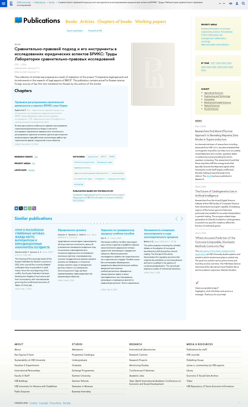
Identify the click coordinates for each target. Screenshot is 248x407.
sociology (205, 41)
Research (135, 344)
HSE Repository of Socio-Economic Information (210, 386)
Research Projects (138, 360)
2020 (219, 67)
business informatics (210, 28)
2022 (209, 67)
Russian (31, 170)
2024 (229, 63)
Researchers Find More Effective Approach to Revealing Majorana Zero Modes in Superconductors (216, 135)
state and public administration (215, 44)
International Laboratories (142, 349)
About (19, 344)
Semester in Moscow (82, 386)
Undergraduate (79, 360)
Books (71, 21)
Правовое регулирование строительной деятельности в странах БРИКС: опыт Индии (41, 103)
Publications (41, 20)
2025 (223, 63)
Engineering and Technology (217, 96)
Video (189, 380)
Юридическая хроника (72, 230)
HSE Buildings (21, 380)
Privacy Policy (55, 403)
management (207, 38)
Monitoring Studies (139, 365)
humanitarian (226, 31)
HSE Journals (193, 354)
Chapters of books (114, 21)
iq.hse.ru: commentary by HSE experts (205, 365)
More (203, 70)
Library (190, 370)
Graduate (76, 365)
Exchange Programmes (83, 370)
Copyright (43, 403)
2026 (218, 63)
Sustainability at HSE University (30, 360)
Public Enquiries (22, 391)
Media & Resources (200, 344)
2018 (230, 67)
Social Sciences (211, 108)
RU (220, 3)
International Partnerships (27, 370)
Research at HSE (95, 30)
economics (225, 28)
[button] (91, 223)
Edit (239, 402)
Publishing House (195, 360)
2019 (225, 67)
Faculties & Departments (27, 365)
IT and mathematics (210, 34)
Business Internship (81, 391)
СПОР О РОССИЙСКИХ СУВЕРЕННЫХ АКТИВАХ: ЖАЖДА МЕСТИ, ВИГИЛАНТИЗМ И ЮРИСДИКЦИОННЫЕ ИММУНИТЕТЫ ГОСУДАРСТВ (32, 238)
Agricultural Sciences (213, 92)
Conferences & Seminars (141, 370)
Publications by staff (197, 349)
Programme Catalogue (83, 354)
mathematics (220, 38)
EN (224, 3)
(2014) (99, 197)
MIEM (215, 147)
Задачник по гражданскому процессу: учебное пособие (117, 231)
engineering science (210, 31)
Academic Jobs (136, 375)
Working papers (150, 21)
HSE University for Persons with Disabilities (36, 386)
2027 (213, 63)
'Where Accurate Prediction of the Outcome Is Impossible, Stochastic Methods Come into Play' (215, 242)
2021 (214, 67)
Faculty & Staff (22, 375)
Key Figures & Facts (24, 354)
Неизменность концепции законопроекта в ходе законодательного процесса (161, 233)
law (221, 34)
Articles (87, 21)
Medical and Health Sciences (217, 102)
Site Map (67, 403)
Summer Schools (80, 380)
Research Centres (138, 354)
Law (36, 157)
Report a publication (75, 30)
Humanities (209, 99)
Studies (77, 344)
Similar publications (33, 218)
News (198, 121)
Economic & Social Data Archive (202, 375)
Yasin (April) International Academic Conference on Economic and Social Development (155, 382)
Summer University (81, 375)
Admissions (77, 349)
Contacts (33, 403)
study (209, 176)
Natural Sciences (212, 105)
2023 (203, 67)
